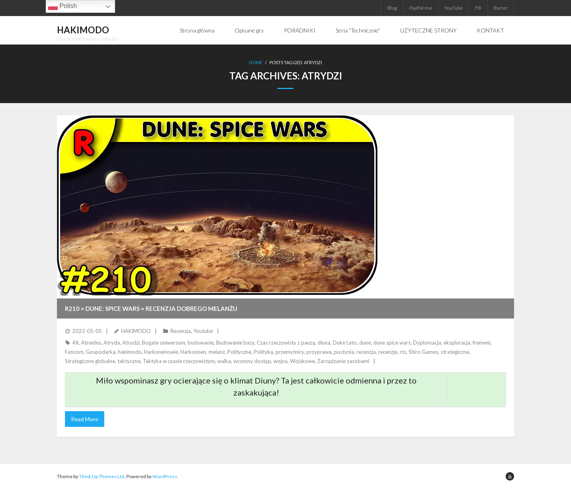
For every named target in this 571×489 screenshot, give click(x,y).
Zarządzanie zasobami (343, 361)
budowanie (201, 342)
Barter (501, 8)
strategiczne (455, 352)
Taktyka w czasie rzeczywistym (179, 361)
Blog (392, 8)
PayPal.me (420, 8)
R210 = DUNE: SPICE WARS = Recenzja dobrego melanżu (151, 308)
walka (224, 361)
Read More (84, 419)
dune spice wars (392, 342)
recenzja (366, 352)
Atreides (91, 342)
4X (75, 342)
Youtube (203, 331)
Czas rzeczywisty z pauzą (286, 342)
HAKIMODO (136, 331)
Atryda (111, 342)
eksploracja (456, 342)
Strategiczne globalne (90, 361)
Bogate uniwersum (163, 342)
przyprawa (319, 352)
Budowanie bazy (235, 342)
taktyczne (128, 361)
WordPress (164, 476)
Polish (62, 6)
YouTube (453, 8)
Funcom (74, 352)
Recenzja (180, 331)
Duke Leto (345, 342)
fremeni (481, 342)
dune (365, 342)
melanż (217, 352)
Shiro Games (423, 352)
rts (403, 352)
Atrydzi (131, 342)
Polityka (263, 352)
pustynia (344, 352)
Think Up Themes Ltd (101, 476)
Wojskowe (302, 361)
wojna (280, 361)
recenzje (387, 352)
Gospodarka (100, 352)
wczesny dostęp (252, 361)
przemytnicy (289, 352)
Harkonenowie (161, 352)
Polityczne (239, 352)
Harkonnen (193, 352)
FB (478, 8)
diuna (324, 342)
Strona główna (197, 30)
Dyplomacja (427, 342)
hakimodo (130, 352)
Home (255, 62)
